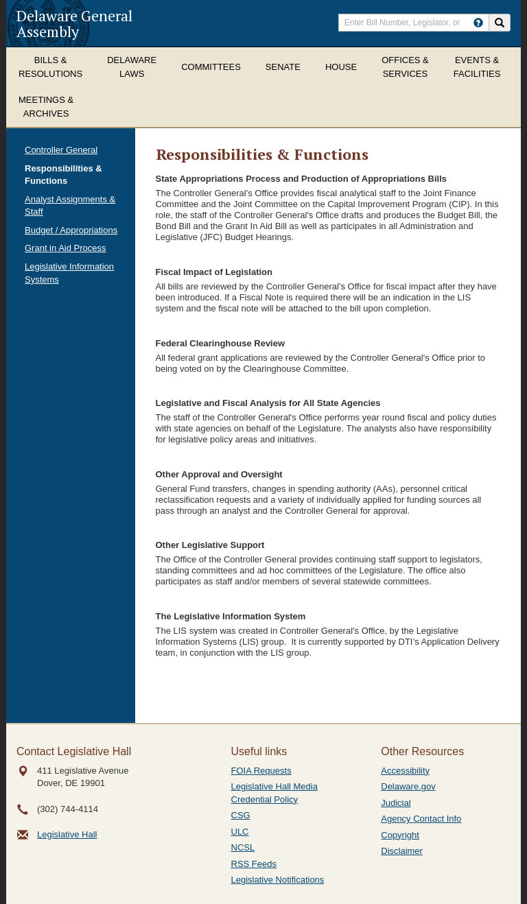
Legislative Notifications (278, 880)
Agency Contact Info (421, 818)
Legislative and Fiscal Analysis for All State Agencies (268, 403)
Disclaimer (402, 851)
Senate (283, 67)
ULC (240, 831)
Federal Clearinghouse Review (220, 343)
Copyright (400, 835)
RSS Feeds (254, 864)
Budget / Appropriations (71, 230)
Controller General (61, 150)
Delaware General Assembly (74, 23)
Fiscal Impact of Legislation (214, 272)
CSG (240, 815)
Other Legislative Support (210, 545)
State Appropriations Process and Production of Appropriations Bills (301, 179)
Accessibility (405, 770)
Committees (211, 67)
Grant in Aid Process (65, 248)
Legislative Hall (67, 834)
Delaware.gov (408, 786)
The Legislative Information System (231, 616)
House (341, 67)
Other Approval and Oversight (219, 474)
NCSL (243, 847)
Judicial (395, 803)
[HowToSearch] (478, 23)
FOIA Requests (261, 770)
